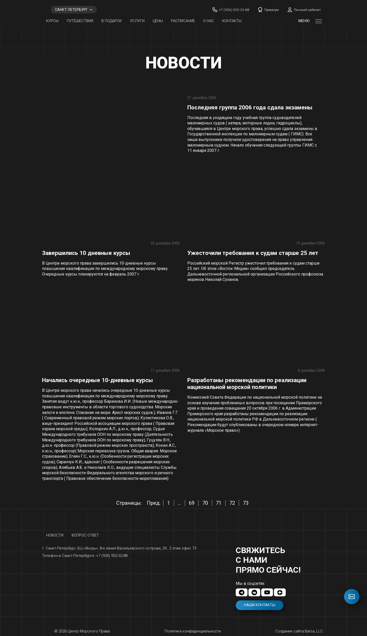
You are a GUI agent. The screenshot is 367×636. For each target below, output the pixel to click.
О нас (208, 21)
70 (205, 503)
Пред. (154, 503)
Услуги (137, 21)
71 (218, 503)
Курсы (52, 21)
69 (191, 503)
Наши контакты (259, 605)
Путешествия (80, 21)
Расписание (183, 21)
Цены (158, 21)
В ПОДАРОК (111, 21)
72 (232, 503)
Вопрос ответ (85, 535)
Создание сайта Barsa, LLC (299, 631)
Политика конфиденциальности (193, 631)
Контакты (232, 21)
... (179, 503)
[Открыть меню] (318, 21)
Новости (54, 535)
